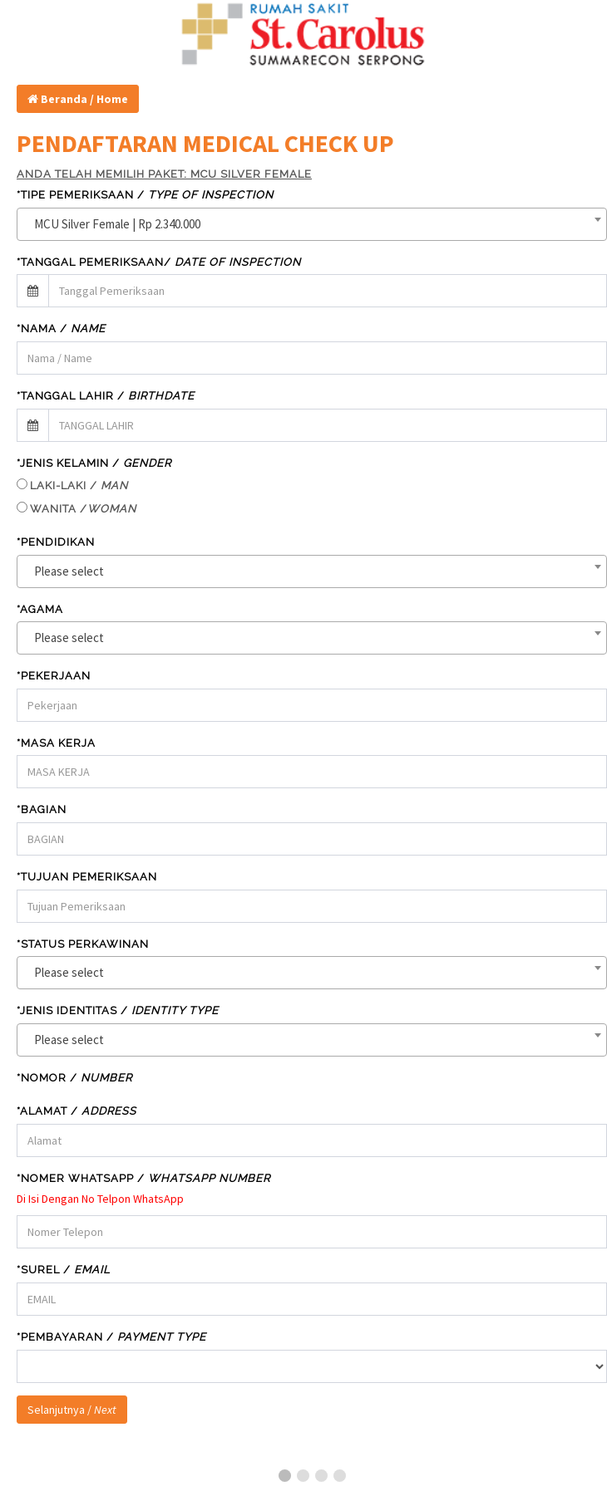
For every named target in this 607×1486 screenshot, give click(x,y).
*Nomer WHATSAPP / (143, 1178)
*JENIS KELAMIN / (94, 463)
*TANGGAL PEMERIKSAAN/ (159, 262)
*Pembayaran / (111, 1337)
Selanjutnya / (71, 1409)
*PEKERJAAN (54, 675)
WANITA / (83, 509)
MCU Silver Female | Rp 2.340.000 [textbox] (117, 224)
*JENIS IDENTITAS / (118, 1010)
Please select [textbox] (69, 571)
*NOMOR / (74, 1078)
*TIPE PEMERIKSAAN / (145, 195)
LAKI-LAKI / (79, 485)
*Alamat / (76, 1111)
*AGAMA (40, 609)
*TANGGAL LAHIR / (106, 396)
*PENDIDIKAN (56, 542)
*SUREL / (64, 1269)
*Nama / (61, 328)
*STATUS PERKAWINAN (83, 944)
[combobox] (312, 224)
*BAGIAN (42, 809)
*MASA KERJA (56, 743)
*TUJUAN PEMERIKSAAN (87, 877)
